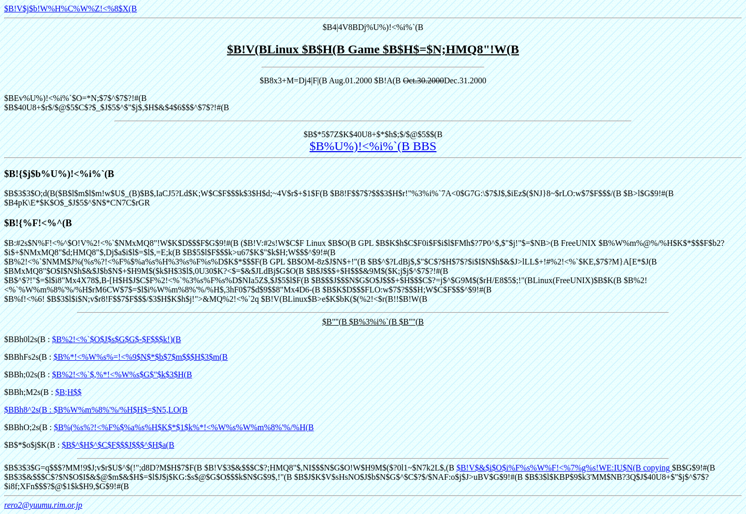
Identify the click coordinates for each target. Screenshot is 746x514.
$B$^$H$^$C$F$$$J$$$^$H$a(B (118, 444)
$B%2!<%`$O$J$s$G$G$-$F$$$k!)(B (116, 339)
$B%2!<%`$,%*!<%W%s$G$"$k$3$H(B (122, 374)
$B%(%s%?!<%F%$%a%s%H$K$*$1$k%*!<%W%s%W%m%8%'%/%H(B (184, 427)
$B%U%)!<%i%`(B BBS (373, 146)
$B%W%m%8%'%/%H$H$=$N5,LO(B (121, 409)
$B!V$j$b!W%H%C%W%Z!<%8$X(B (70, 8)
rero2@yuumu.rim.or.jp (43, 505)
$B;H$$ (68, 392)
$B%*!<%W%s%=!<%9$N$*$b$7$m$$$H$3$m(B (140, 357)
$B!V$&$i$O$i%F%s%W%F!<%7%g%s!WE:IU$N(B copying (564, 467)
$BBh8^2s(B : (29, 409)
